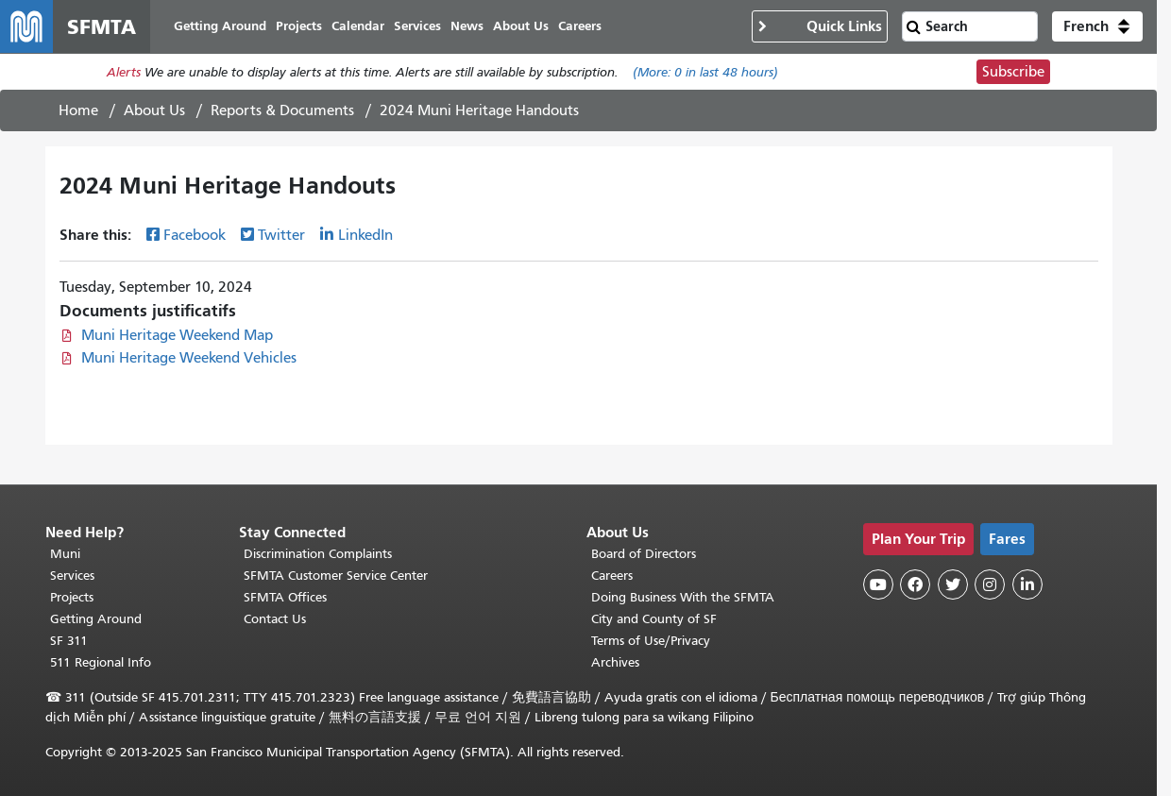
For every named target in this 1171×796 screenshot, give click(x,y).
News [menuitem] (467, 26)
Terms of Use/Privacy (650, 641)
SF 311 (69, 641)
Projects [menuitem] (299, 26)
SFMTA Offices (285, 597)
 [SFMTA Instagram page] (989, 584)
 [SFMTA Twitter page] (952, 584)
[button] (1097, 26)
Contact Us (275, 619)
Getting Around (96, 619)
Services (72, 575)
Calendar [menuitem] (357, 26)
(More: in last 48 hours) (705, 72)
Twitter (281, 235)
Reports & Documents (282, 110)
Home (78, 110)
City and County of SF (654, 619)
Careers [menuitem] (580, 26)
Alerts (124, 72)
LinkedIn (365, 235)
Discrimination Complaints (318, 554)
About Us (154, 110)
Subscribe (1013, 71)
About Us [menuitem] (521, 26)
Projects (71, 597)
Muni (65, 554)
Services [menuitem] (417, 26)
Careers (612, 575)
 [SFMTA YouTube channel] (878, 584)
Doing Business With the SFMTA (682, 597)
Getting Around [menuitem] (220, 26)
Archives (615, 662)
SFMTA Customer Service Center (336, 575)
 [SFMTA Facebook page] (915, 584)
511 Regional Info (100, 662)
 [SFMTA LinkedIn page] (1027, 584)
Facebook (194, 235)
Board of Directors (643, 554)
